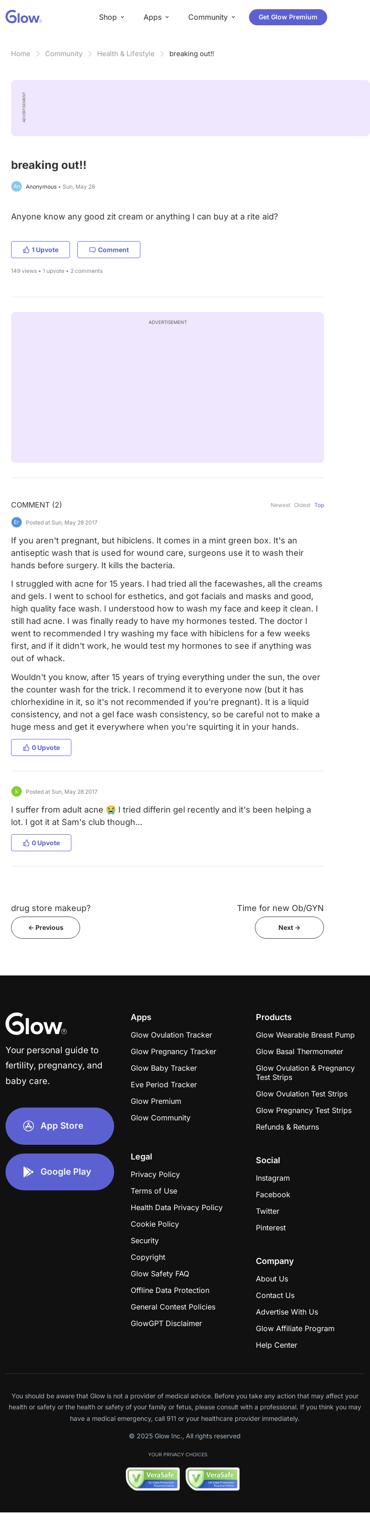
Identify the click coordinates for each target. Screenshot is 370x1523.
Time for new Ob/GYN (280, 908)
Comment (109, 250)
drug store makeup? (51, 908)
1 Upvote (40, 250)
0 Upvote (41, 747)
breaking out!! (191, 53)
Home (20, 53)
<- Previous (46, 927)
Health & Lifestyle (126, 53)
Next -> (289, 927)
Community (63, 53)
